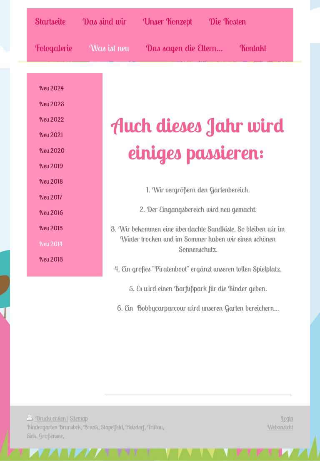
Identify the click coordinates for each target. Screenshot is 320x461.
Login (287, 418)
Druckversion (47, 418)
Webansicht (280, 427)
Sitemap (79, 418)
